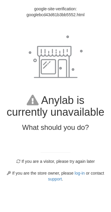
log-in (80, 173)
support (55, 179)
